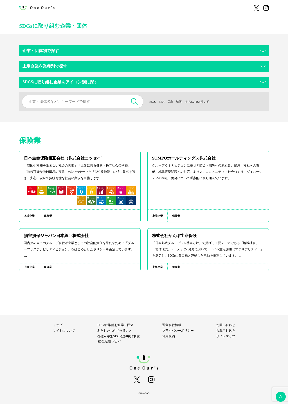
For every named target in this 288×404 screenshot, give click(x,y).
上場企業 (29, 215)
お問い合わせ (225, 325)
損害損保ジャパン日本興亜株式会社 (56, 235)
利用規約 (168, 336)
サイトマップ (225, 336)
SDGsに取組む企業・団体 (153, 7)
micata (153, 101)
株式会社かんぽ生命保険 (174, 235)
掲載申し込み (225, 330)
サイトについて (80, 7)
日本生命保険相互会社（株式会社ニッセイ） (64, 158)
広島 (173, 101)
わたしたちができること (114, 7)
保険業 (48, 215)
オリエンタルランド (203, 101)
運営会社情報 (171, 325)
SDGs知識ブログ (234, 7)
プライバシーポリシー (178, 330)
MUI (163, 101)
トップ (57, 325)
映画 (182, 101)
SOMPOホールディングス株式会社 (184, 158)
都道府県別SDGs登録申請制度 (196, 7)
